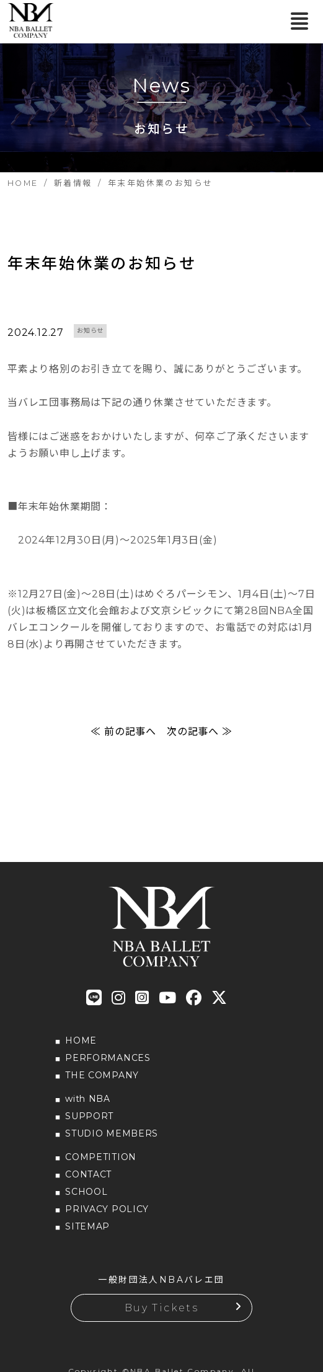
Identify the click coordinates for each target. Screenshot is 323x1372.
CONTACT (88, 1174)
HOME (81, 1040)
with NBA (87, 1098)
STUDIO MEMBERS (111, 1133)
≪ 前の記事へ (123, 731)
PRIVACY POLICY (107, 1209)
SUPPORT (89, 1116)
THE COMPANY (102, 1075)
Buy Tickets (161, 1308)
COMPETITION (100, 1157)
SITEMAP (87, 1226)
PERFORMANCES (107, 1057)
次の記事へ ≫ (199, 731)
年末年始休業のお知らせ (102, 263)
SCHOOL (86, 1191)
